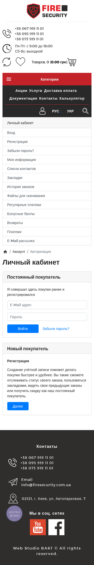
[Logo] (47, 11)
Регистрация (17, 141)
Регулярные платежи (24, 205)
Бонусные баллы (21, 214)
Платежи (14, 232)
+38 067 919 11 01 (29, 28)
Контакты (48, 98)
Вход (11, 132)
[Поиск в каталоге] (85, 111)
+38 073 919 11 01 (29, 39)
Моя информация (21, 159)
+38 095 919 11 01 (29, 34)
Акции (21, 90)
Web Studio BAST (33, 548)
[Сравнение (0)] (7, 62)
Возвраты (15, 223)
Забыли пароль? (20, 150)
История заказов (20, 186)
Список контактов (21, 168)
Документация (23, 98)
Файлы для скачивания (26, 196)
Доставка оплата (60, 90)
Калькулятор (71, 98)
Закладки (15, 177)
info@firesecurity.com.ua (46, 485)
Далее (18, 406)
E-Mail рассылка (21, 241)
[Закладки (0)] (20, 62)
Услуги (35, 90)
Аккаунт (19, 251)
